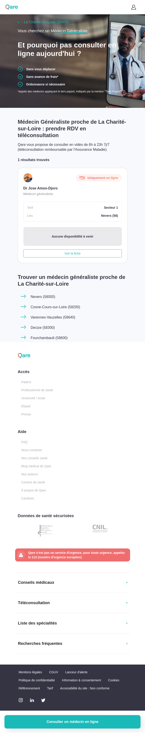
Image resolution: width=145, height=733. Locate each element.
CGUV (53, 672)
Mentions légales (30, 672)
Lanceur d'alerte (76, 672)
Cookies (113, 680)
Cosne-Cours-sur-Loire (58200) (55, 307)
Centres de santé (33, 482)
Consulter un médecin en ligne (72, 722)
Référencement (29, 688)
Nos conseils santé (34, 458)
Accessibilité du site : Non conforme (85, 688)
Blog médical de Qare (36, 466)
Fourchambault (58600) (49, 338)
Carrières (27, 498)
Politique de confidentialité (37, 680)
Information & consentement (81, 680)
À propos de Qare (33, 490)
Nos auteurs (29, 474)
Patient (26, 382)
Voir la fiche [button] (72, 253)
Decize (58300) (43, 327)
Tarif (50, 688)
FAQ (24, 442)
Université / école (33, 398)
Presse (26, 414)
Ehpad (25, 406)
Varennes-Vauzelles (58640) (53, 317)
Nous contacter (31, 450)
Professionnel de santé (37, 390)
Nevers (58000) (43, 297)
